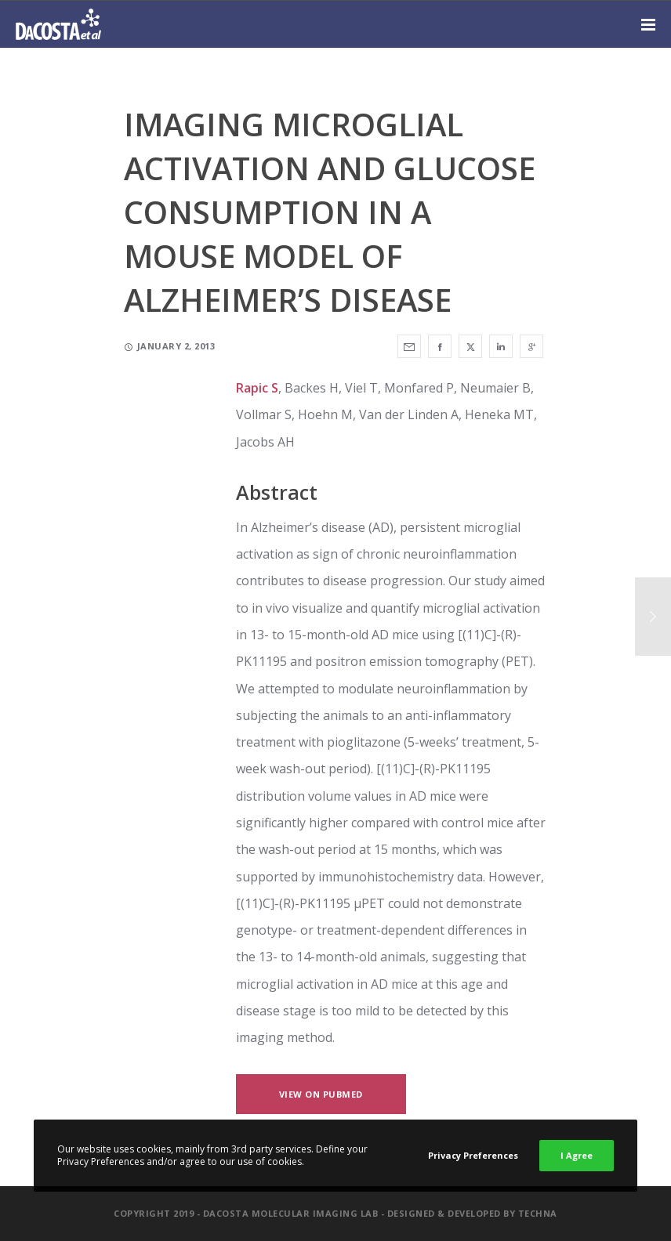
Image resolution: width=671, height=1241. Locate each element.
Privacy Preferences (473, 1155)
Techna (537, 1213)
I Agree (576, 1155)
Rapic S (257, 387)
